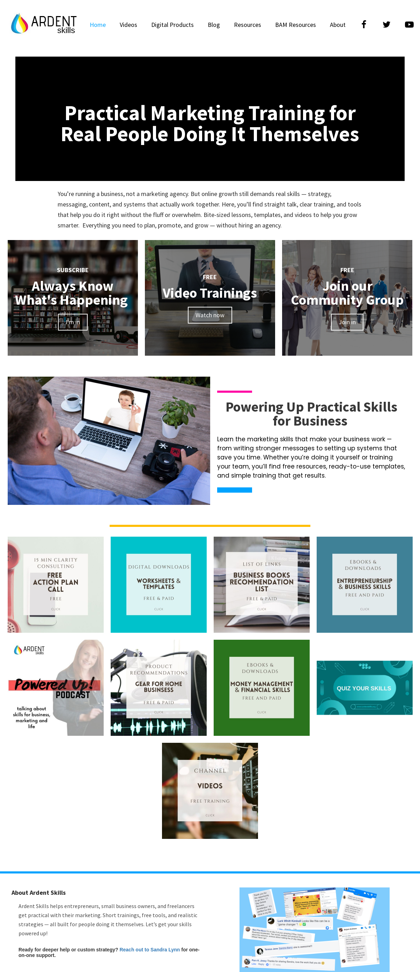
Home (98, 25)
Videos (128, 25)
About (338, 25)
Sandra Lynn (165, 949)
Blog (214, 25)
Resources (247, 25)
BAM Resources (295, 25)
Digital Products (172, 25)
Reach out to (134, 949)
